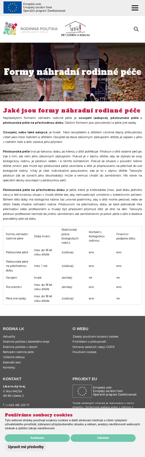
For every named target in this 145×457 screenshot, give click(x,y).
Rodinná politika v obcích (20, 347)
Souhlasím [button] (37, 438)
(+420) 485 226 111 (17, 405)
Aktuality (9, 336)
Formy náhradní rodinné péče (98, 78)
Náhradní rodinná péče (54, 78)
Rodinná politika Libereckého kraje (26, 341)
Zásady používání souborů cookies (95, 336)
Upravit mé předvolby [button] (26, 447)
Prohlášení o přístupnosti (89, 341)
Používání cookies (84, 352)
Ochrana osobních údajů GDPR (93, 347)
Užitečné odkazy (14, 357)
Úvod (27, 78)
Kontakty (9, 367)
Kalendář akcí (12, 362)
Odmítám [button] (103, 438)
